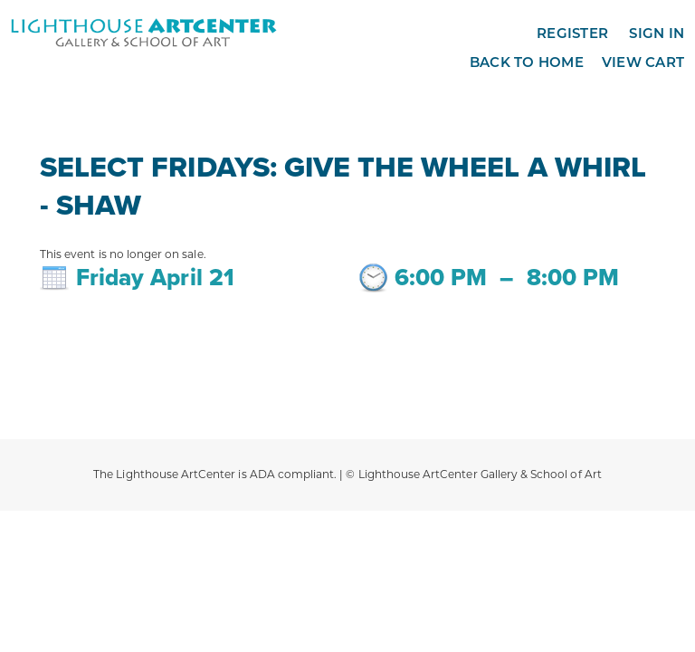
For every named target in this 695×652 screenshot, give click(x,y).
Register (572, 33)
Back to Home (527, 62)
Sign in (656, 33)
